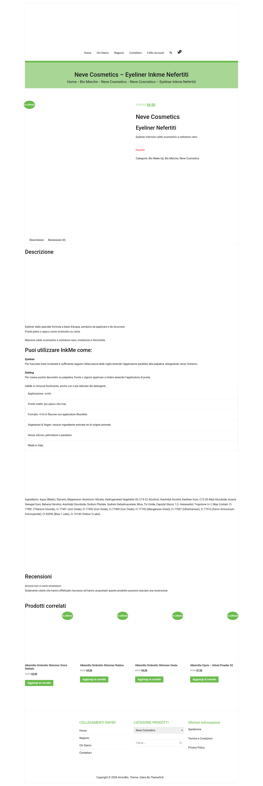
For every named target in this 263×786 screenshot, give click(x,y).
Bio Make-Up (156, 158)
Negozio (119, 52)
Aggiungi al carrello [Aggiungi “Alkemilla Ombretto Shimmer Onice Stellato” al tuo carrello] (39, 682)
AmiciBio (123, 777)
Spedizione (194, 729)
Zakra (143, 777)
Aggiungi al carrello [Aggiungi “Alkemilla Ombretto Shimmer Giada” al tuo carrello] (149, 679)
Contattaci (135, 52)
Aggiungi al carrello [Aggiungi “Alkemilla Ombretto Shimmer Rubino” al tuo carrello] (94, 679)
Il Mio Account (155, 52)
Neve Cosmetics (114, 82)
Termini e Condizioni (200, 738)
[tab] (36, 240)
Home (87, 52)
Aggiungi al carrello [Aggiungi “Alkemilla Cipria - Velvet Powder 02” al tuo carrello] (204, 679)
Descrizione (37, 240)
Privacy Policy (196, 747)
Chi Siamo (103, 52)
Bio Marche (89, 82)
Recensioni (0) (57, 240)
